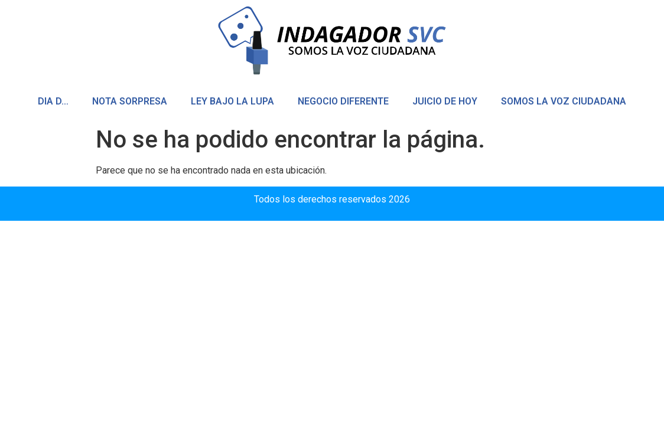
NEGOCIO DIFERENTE (343, 101)
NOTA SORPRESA (129, 101)
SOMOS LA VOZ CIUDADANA (563, 101)
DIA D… (53, 101)
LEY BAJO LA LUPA (232, 101)
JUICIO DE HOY (444, 101)
